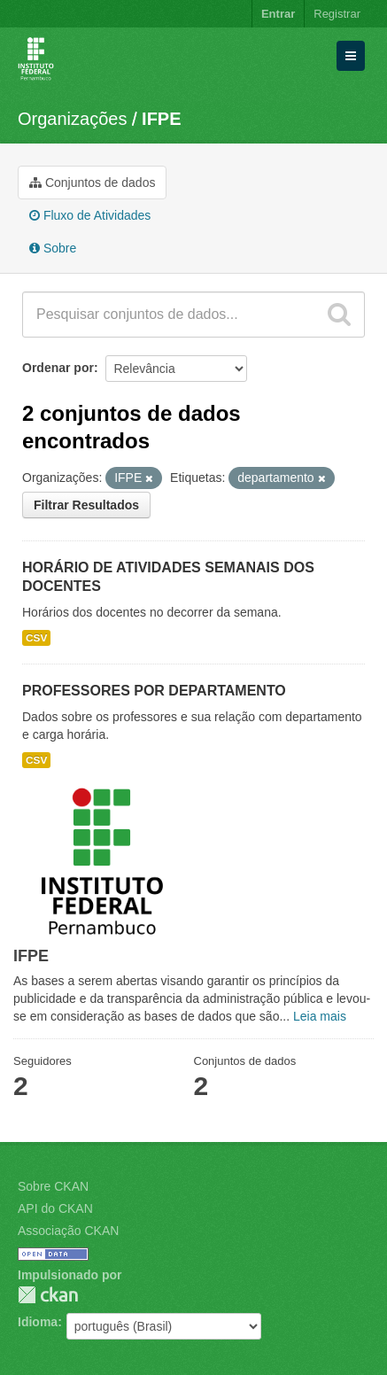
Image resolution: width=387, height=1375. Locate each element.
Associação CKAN (68, 1231)
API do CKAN (55, 1208)
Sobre (52, 248)
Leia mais (319, 1016)
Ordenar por (58, 368)
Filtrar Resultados (86, 505)
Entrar (278, 13)
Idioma (38, 1322)
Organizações (72, 118)
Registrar (336, 13)
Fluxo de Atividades (90, 215)
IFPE (161, 118)
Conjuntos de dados (92, 182)
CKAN (48, 1295)
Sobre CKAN (53, 1186)
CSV (36, 638)
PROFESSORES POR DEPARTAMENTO (154, 690)
